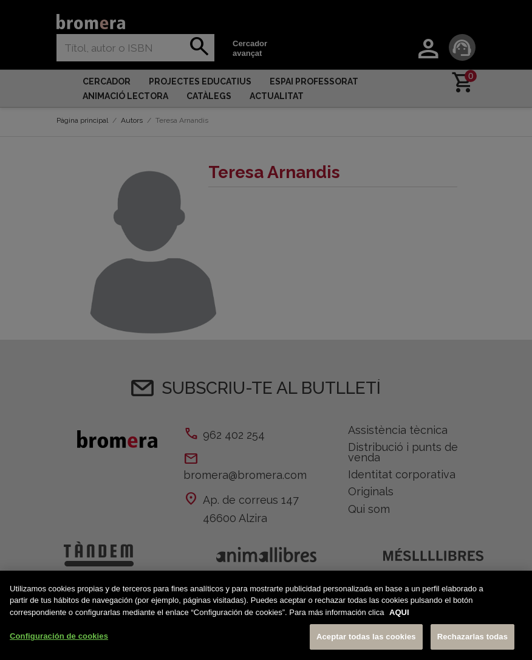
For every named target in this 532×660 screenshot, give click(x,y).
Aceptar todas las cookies (366, 636)
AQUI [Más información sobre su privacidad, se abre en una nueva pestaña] (399, 612)
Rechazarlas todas (472, 636)
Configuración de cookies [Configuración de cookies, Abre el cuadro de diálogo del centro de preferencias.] (59, 636)
